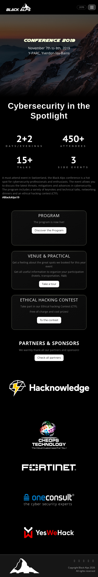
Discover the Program (49, 230)
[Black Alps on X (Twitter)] (75, 561)
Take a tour (49, 284)
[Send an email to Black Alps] (88, 561)
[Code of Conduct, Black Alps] (93, 561)
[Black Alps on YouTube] (84, 561)
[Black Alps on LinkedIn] (79, 561)
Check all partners (49, 357)
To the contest (49, 320)
